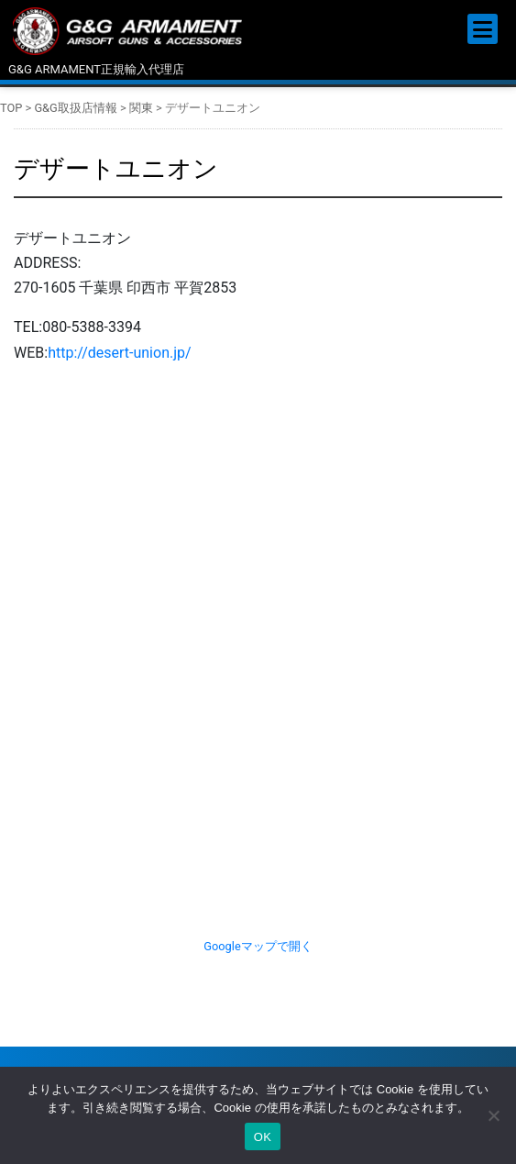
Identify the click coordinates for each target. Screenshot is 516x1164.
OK (262, 1137)
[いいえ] (493, 1115)
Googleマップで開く (257, 946)
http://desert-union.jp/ (119, 352)
